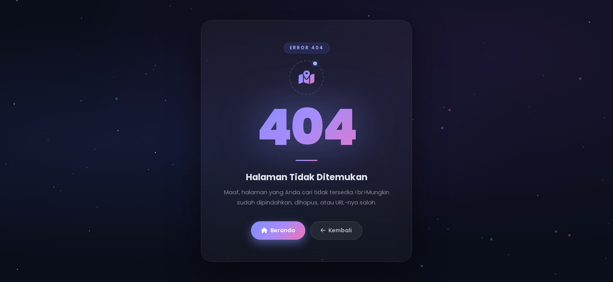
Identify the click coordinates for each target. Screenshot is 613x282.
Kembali (336, 230)
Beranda (278, 230)
